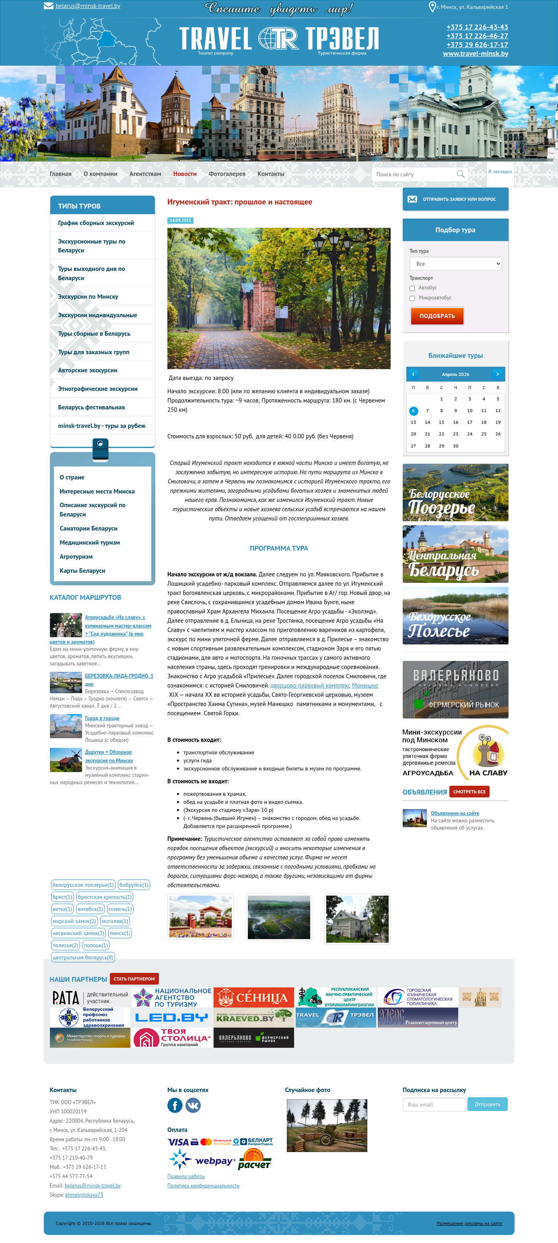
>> (498, 374)
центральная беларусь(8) (83, 957)
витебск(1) (90, 909)
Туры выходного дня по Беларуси (91, 273)
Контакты (270, 173)
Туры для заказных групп (94, 352)
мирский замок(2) (74, 921)
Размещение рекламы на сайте (469, 1223)
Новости (185, 173)
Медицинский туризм (90, 542)
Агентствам (145, 173)
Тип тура (419, 251)
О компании (100, 173)
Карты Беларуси (82, 570)
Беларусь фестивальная (91, 407)
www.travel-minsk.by (476, 53)
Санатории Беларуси (89, 528)
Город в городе (102, 718)
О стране (72, 477)
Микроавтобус (431, 297)
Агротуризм (76, 556)
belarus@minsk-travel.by (88, 6)
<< (413, 374)
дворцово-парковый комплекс (310, 685)
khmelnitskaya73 (84, 1194)
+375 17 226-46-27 (477, 35)
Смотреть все (469, 792)
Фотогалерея (227, 173)
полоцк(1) (96, 945)
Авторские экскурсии (87, 370)
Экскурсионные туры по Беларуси (92, 245)
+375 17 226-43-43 (477, 26)
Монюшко (365, 685)
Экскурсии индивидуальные (98, 315)
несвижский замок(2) (78, 933)
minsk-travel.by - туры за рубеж (102, 425)
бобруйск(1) (134, 884)
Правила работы (186, 1176)
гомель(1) (120, 909)
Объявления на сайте (455, 813)
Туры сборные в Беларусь (94, 333)
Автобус (423, 287)
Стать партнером (134, 979)
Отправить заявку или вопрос (459, 199)
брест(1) (62, 896)
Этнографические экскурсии (98, 388)
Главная (61, 173)
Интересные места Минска (97, 491)
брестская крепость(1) (105, 896)
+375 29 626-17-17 (478, 44)
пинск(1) (120, 933)
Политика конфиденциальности (203, 1185)
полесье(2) (65, 945)
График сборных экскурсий (96, 223)
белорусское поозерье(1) (83, 884)
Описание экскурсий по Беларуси (93, 509)
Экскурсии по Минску (88, 296)
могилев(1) (115, 921)
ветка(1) (62, 909)
